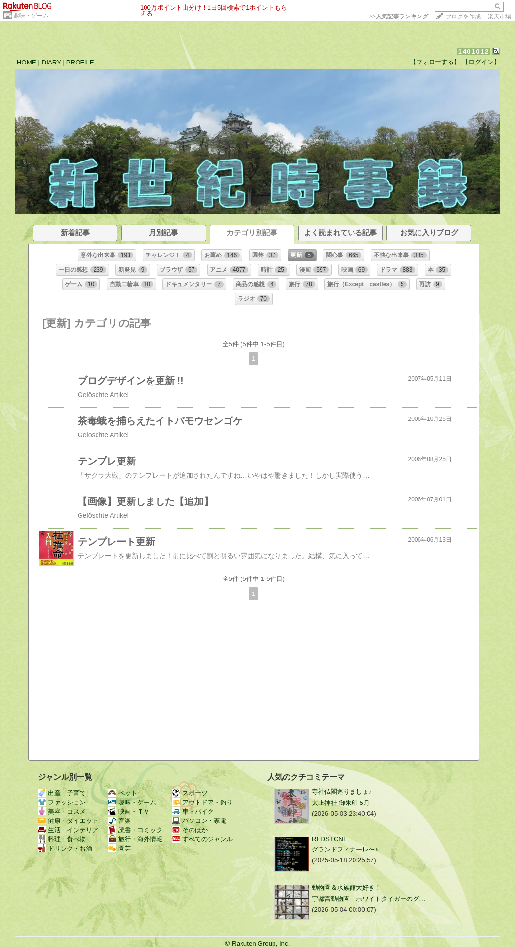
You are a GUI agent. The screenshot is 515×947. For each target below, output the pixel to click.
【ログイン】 (481, 61)
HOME (26, 62)
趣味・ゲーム (31, 15)
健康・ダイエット (68, 820)
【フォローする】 (435, 61)
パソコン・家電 (199, 820)
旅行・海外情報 (135, 839)
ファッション (62, 802)
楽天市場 (499, 16)
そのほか (190, 830)
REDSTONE (330, 839)
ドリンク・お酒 (65, 848)
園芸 (119, 848)
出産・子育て (62, 793)
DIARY (51, 62)
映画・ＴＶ (129, 811)
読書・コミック (135, 830)
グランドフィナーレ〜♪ (345, 849)
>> (398, 16)
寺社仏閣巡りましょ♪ (342, 791)
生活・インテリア (68, 830)
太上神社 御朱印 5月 (341, 802)
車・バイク (193, 811)
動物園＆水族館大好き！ (346, 887)
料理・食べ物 (62, 839)
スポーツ (190, 793)
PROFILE (80, 62)
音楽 (119, 820)
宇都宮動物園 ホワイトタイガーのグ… (368, 898)
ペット (122, 793)
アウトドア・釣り (202, 802)
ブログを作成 (463, 16)
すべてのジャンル (202, 839)
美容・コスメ (62, 811)
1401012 (474, 51)
